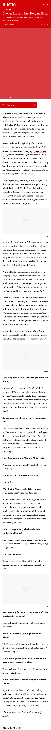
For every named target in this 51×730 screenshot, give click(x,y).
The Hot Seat (8, 105)
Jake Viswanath (9, 24)
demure (29, 458)
